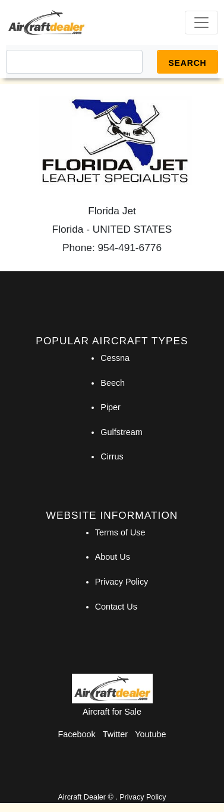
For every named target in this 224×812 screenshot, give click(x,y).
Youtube (150, 734)
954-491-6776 (130, 247)
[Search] (74, 62)
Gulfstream (121, 432)
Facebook (77, 734)
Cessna (115, 358)
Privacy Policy (122, 581)
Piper (110, 407)
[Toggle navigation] (201, 22)
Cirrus (111, 456)
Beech (112, 383)
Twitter (115, 734)
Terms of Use (120, 532)
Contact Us (116, 606)
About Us (112, 557)
